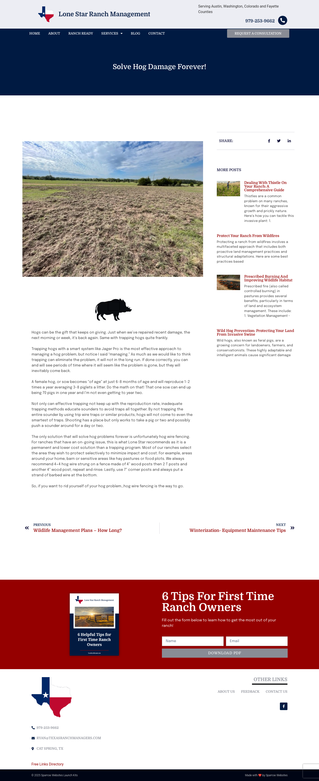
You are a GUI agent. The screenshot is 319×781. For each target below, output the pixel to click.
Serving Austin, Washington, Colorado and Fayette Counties (238, 9)
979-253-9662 (260, 21)
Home (34, 33)
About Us (226, 691)
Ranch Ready (80, 33)
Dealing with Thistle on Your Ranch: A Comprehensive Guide (265, 186)
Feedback (250, 691)
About (54, 33)
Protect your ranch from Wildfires (248, 236)
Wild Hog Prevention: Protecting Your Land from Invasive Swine (255, 333)
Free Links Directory (48, 764)
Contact (156, 33)
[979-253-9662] (282, 20)
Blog (135, 33)
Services (112, 33)
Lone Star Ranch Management (104, 14)
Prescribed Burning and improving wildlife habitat (268, 278)
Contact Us (276, 691)
